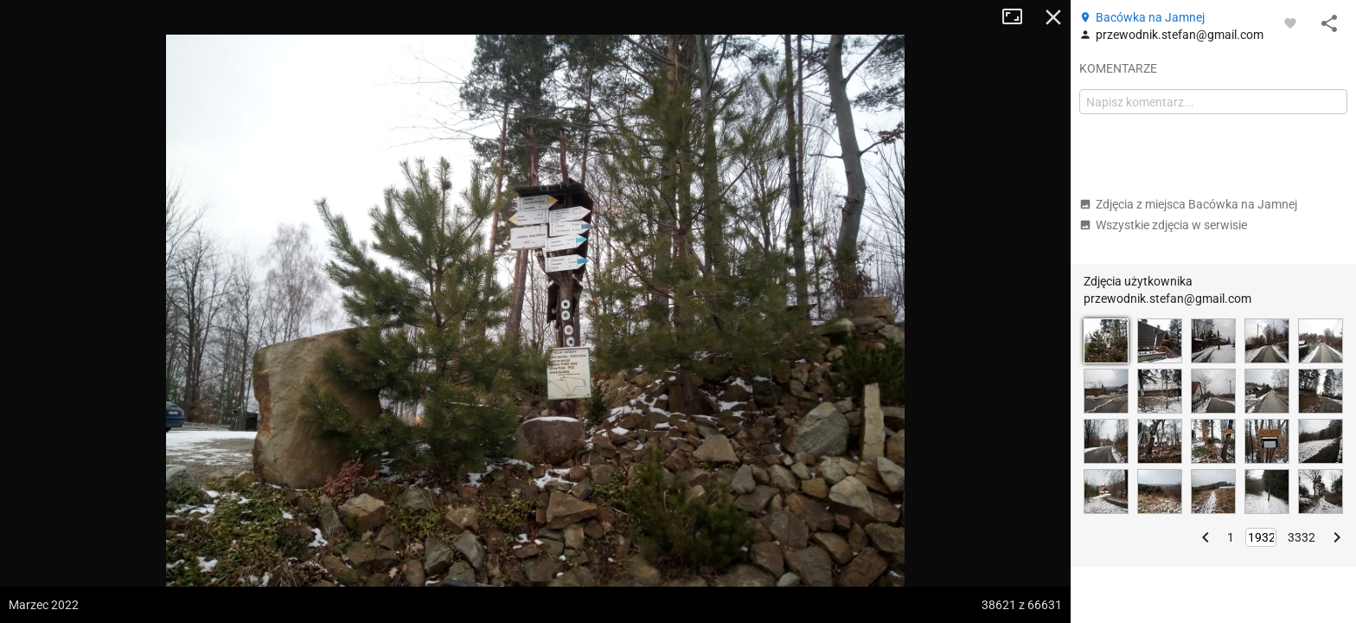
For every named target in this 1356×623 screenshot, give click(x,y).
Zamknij (1053, 17)
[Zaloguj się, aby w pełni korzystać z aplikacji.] (1290, 22)
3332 (1301, 537)
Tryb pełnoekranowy (1018, 17)
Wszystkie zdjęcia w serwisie (1163, 225)
